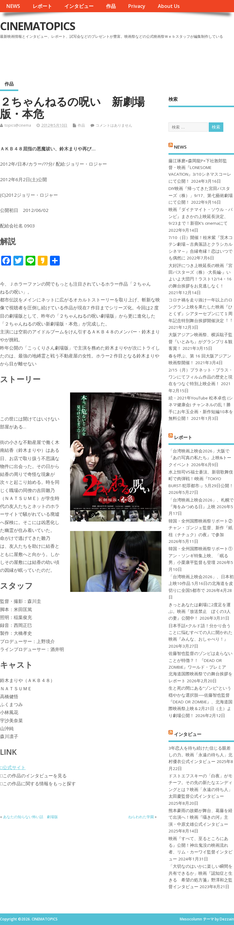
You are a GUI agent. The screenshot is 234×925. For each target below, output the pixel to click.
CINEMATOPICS (37, 26)
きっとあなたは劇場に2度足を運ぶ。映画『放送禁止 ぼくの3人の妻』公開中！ (199, 611)
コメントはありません (114, 125)
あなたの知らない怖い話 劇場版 (30, 816)
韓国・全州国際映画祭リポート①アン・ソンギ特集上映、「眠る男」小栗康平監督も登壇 (200, 555)
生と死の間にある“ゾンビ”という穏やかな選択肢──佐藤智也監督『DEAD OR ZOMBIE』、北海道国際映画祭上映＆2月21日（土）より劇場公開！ (200, 701)
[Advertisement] (118, 57)
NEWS (13, 6)
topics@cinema (18, 125)
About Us (169, 6)
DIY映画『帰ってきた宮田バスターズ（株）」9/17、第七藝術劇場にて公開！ (200, 195)
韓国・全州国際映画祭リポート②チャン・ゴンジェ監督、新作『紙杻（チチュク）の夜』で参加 (200, 527)
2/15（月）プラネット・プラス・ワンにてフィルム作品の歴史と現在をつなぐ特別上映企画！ (200, 376)
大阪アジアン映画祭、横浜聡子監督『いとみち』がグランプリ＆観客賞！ (200, 341)
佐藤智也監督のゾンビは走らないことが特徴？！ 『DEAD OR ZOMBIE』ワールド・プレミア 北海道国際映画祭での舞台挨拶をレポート (200, 667)
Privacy (136, 6)
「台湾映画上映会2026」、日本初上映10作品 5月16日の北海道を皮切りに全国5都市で (201, 583)
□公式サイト (13, 767)
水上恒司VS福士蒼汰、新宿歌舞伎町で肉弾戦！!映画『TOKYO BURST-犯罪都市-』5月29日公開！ (200, 478)
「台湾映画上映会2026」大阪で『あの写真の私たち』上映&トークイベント (199, 457)
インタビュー (79, 6)
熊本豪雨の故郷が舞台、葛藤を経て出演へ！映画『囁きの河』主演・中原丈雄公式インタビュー (200, 817)
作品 (111, 6)
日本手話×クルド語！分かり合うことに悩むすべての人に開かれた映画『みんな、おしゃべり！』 (200, 632)
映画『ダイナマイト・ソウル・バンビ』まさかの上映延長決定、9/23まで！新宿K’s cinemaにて (200, 216)
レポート (42, 6)
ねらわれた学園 (141, 816)
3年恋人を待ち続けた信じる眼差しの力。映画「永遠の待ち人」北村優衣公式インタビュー (200, 755)
